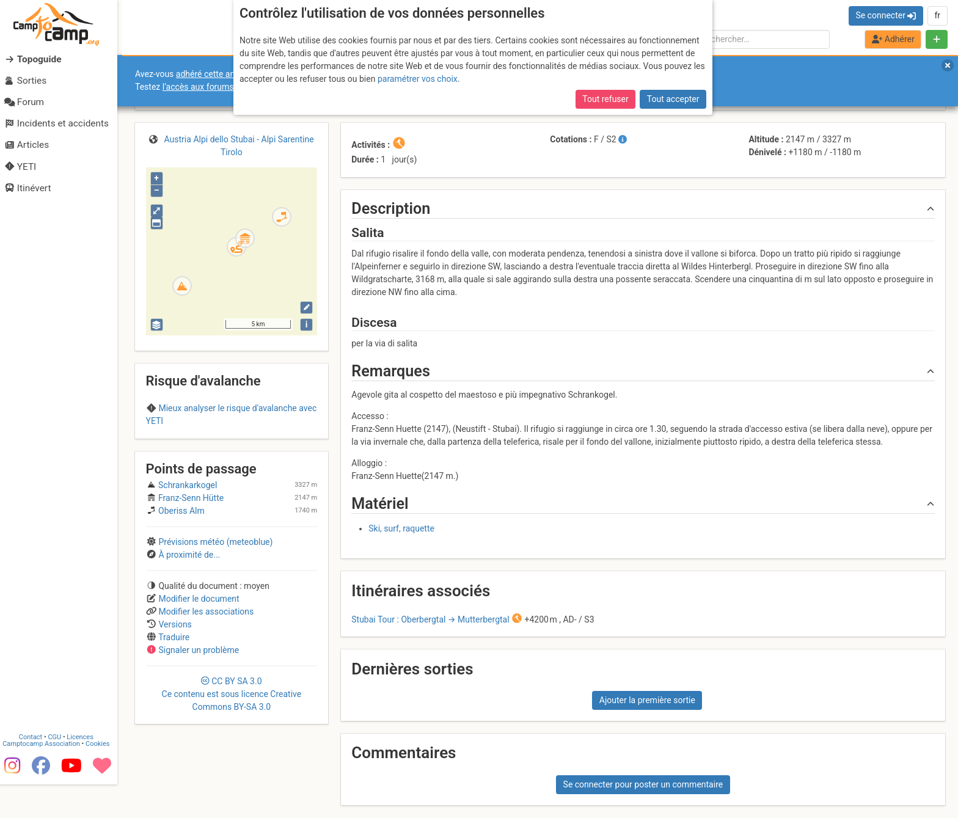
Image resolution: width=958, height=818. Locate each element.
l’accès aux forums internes (215, 87)
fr (937, 15)
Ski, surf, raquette (401, 528)
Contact (35, 770)
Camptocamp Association (46, 777)
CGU (60, 770)
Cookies (102, 777)
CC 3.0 (232, 694)
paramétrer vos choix (418, 79)
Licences (85, 770)
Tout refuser (605, 99)
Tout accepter (673, 99)
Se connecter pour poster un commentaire (643, 784)
